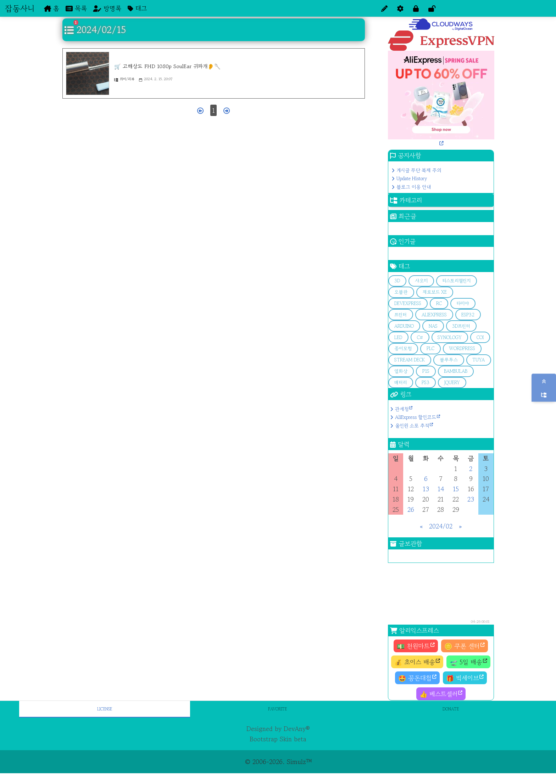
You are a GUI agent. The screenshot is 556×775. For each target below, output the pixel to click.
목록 (76, 8)
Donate (451, 709)
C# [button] (420, 337)
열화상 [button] (400, 371)
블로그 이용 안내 (413, 186)
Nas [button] (433, 326)
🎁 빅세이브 (462, 677)
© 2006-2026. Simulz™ (278, 761)
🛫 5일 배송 (466, 661)
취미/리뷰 (124, 79)
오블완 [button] (401, 292)
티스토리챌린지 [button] (456, 280)
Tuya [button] (478, 359)
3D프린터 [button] (461, 326)
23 (470, 499)
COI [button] (480, 337)
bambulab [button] (455, 371)
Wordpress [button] (462, 348)
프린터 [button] (400, 314)
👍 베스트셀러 (438, 693)
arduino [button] (404, 326)
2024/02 (440, 526)
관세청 (401, 409)
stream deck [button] (409, 359)
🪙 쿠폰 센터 (462, 646)
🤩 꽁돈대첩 (415, 677)
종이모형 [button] (403, 348)
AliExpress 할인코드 (415, 417)
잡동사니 (19, 8)
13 (426, 488)
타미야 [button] (462, 303)
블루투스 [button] (449, 359)
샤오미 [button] (421, 280)
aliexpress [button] (434, 314)
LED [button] (398, 337)
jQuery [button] (452, 382)
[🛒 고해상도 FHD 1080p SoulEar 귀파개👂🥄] (87, 73)
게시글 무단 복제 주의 (418, 170)
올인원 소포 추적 (412, 425)
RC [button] (439, 303)
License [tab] (104, 709)
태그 (137, 8)
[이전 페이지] (200, 110)
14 (441, 488)
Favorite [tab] (277, 709)
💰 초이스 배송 (414, 661)
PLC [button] (430, 348)
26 (410, 509)
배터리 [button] (400, 382)
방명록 (107, 8)
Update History (411, 178)
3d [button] (397, 280)
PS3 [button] (425, 382)
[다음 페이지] (226, 110)
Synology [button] (450, 337)
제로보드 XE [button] (435, 292)
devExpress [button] (407, 303)
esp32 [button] (467, 314)
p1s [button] (425, 371)
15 (456, 488)
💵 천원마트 (413, 646)
